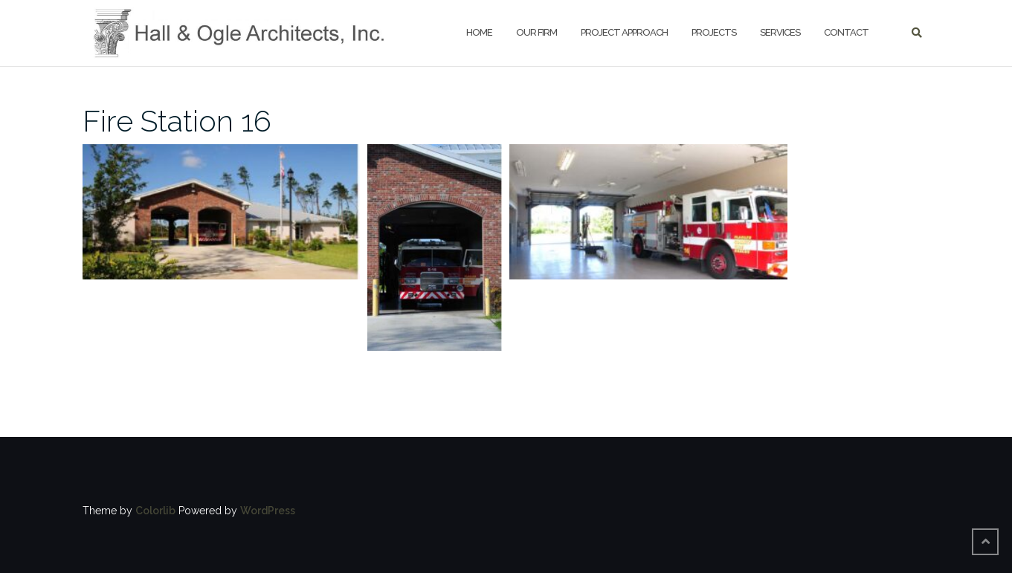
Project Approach (624, 32)
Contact (846, 32)
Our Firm (536, 32)
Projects (714, 32)
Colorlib (155, 511)
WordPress (267, 511)
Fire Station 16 (177, 120)
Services (780, 32)
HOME (479, 32)
